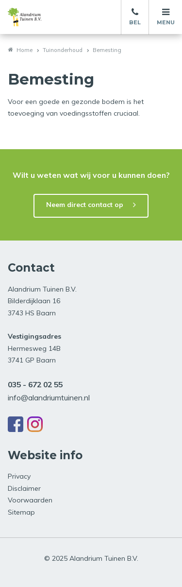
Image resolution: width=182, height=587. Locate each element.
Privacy (19, 476)
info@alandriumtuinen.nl (49, 397)
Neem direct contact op (84, 204)
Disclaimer (24, 488)
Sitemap (21, 512)
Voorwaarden (30, 500)
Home (25, 50)
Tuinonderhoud (63, 50)
